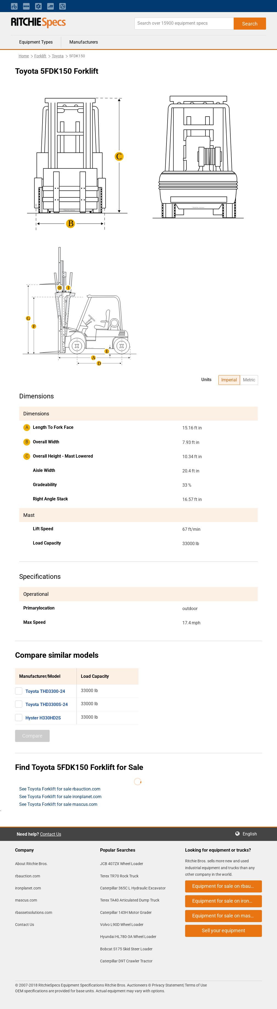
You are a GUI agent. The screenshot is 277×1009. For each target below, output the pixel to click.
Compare (32, 736)
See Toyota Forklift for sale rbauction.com (59, 789)
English (251, 834)
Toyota (58, 56)
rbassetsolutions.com (33, 912)
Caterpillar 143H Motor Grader (126, 912)
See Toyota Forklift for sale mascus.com (58, 804)
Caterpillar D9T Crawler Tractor (126, 961)
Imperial (229, 379)
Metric (249, 379)
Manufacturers (83, 42)
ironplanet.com (28, 888)
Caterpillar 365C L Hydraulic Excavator (133, 888)
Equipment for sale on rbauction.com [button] (227, 886)
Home (24, 56)
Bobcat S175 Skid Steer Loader (126, 949)
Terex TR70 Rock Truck (119, 876)
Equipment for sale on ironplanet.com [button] (227, 901)
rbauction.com (27, 876)
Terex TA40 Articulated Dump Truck (129, 900)
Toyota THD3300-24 (45, 691)
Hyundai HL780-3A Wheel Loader (128, 936)
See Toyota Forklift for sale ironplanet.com (60, 796)
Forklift (40, 56)
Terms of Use (195, 985)
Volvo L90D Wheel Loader (121, 924)
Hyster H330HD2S (43, 718)
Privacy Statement (167, 985)
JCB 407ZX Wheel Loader (121, 863)
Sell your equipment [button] (223, 930)
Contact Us (50, 834)
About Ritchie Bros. (31, 863)
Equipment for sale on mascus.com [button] (227, 916)
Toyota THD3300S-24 (47, 704)
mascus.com (26, 900)
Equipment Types (36, 42)
